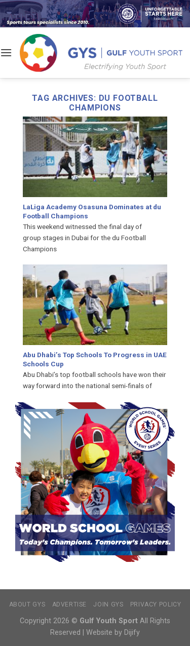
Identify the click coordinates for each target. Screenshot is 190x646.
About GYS (27, 604)
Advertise (69, 604)
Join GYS (108, 604)
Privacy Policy (155, 604)
